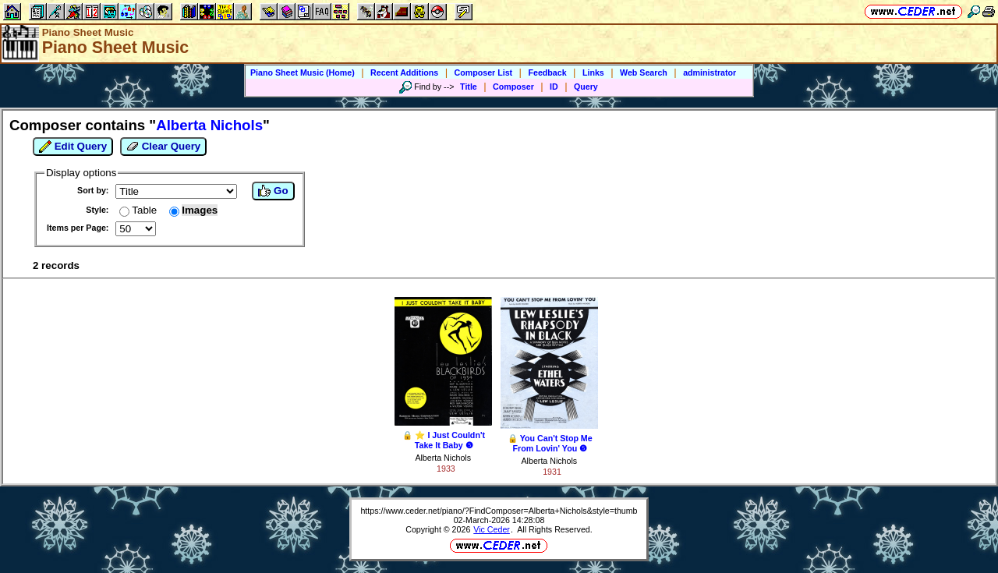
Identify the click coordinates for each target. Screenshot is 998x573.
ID (554, 86)
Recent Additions (404, 72)
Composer (513, 86)
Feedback (547, 72)
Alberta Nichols (443, 457)
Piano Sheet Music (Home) (302, 72)
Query (586, 86)
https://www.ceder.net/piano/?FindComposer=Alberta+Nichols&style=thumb (498, 510)
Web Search (643, 72)
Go (273, 191)
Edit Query (73, 146)
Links (593, 72)
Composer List (484, 72)
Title (468, 86)
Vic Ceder (491, 529)
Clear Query (163, 146)
